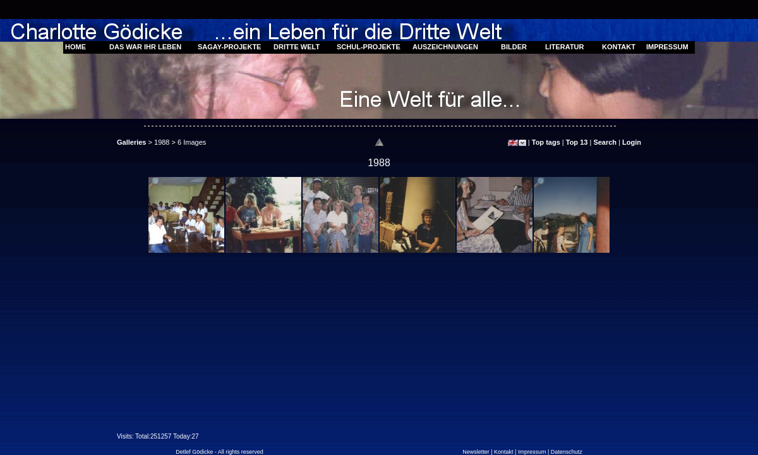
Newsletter (476, 452)
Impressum (532, 452)
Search (605, 142)
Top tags (546, 142)
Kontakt (504, 452)
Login (631, 142)
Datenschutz (566, 452)
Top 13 (577, 142)
